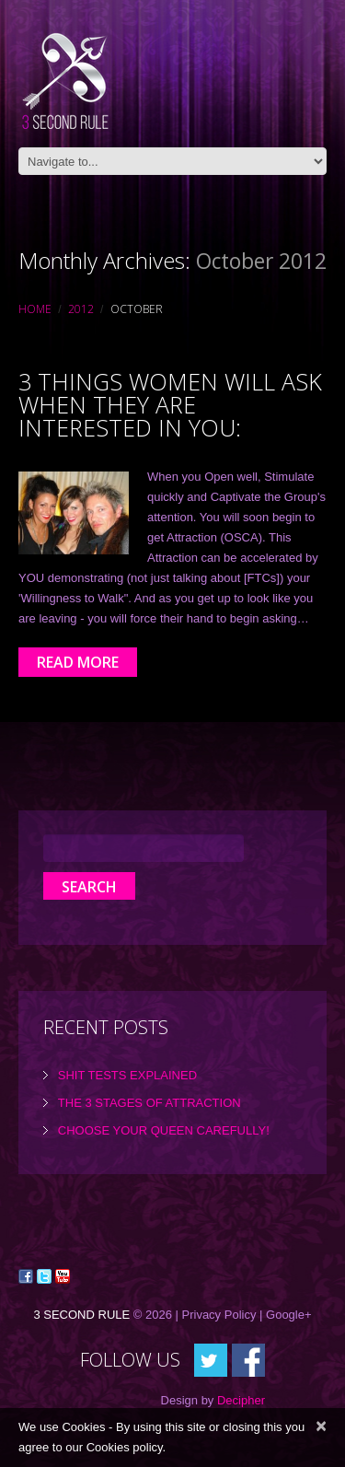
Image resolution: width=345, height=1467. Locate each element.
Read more (78, 662)
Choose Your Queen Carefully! (164, 1130)
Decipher (241, 1400)
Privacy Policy (219, 1314)
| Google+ (285, 1314)
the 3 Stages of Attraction (149, 1103)
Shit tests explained (127, 1075)
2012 (81, 309)
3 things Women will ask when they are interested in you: (170, 404)
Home (35, 309)
